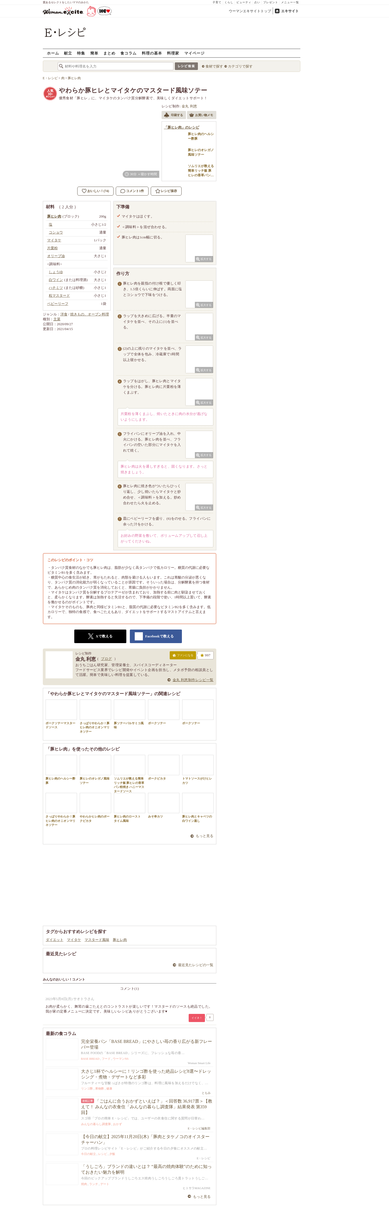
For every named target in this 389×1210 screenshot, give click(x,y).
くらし (228, 2)
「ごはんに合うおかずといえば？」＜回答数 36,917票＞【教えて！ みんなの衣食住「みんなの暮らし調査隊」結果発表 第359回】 (146, 1107)
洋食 (63, 314)
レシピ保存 (169, 191)
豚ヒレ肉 (120, 940)
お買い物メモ (201, 115)
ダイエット (54, 940)
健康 (109, 1088)
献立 (68, 53)
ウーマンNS (120, 1058)
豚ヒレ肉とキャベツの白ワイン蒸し (198, 807)
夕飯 (112, 1153)
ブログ (106, 659)
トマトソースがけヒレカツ (198, 769)
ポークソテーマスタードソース (61, 714)
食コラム (128, 53)
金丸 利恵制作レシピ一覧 (193, 680)
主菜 (56, 319)
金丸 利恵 (189, 106)
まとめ (109, 53)
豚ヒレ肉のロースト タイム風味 (129, 807)
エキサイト (290, 11)
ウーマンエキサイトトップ (250, 11)
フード (106, 1058)
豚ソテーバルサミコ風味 (129, 714)
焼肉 (84, 1184)
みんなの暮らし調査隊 (96, 1124)
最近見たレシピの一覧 (195, 965)
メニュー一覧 (290, 2)
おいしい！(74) (98, 191)
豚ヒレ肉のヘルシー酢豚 (61, 769)
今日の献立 (88, 1153)
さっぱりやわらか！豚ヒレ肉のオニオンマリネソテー (95, 716)
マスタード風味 (97, 940)
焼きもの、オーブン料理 (89, 314)
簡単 (94, 53)
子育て (217, 2)
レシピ (102, 1153)
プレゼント (270, 2)
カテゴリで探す (240, 66)
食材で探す (214, 66)
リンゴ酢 (87, 1088)
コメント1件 (132, 191)
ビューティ (243, 2)
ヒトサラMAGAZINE (197, 1188)
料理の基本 (152, 53)
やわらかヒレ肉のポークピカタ (95, 807)
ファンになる (182, 656)
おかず (117, 1124)
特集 (81, 53)
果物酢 (99, 1088)
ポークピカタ (163, 767)
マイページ (194, 53)
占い (257, 2)
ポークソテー (163, 712)
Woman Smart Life (199, 1063)
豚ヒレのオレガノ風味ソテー (95, 769)
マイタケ (74, 940)
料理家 (173, 53)
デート (104, 1184)
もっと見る (204, 836)
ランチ (93, 1184)
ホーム (53, 53)
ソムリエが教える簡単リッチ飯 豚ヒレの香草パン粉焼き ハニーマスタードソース (129, 774)
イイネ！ (196, 1017)
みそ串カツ (163, 805)
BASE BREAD (90, 1058)
